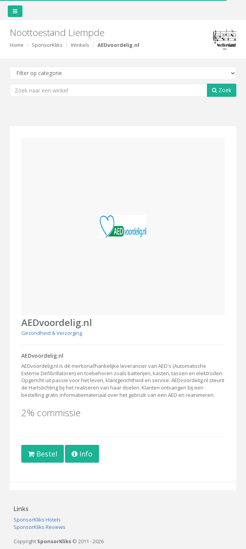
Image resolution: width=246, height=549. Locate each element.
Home (17, 44)
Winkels (80, 44)
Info (82, 453)
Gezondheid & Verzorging (51, 332)
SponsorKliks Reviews (39, 526)
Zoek (221, 90)
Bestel (42, 453)
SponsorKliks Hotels (37, 519)
